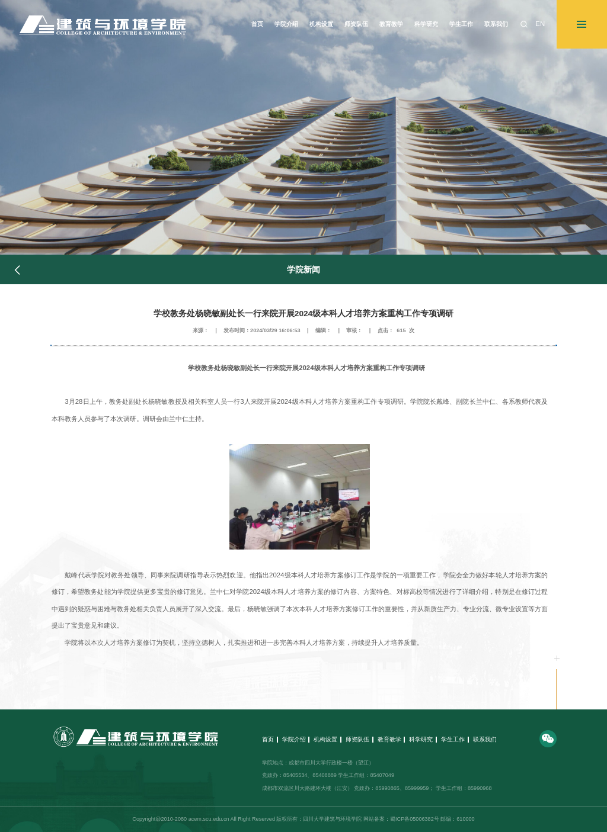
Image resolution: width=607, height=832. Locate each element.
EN (540, 23)
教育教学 (389, 739)
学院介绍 (294, 739)
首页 (268, 739)
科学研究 (421, 739)
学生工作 (453, 739)
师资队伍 (357, 739)
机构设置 (325, 739)
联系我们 (485, 739)
